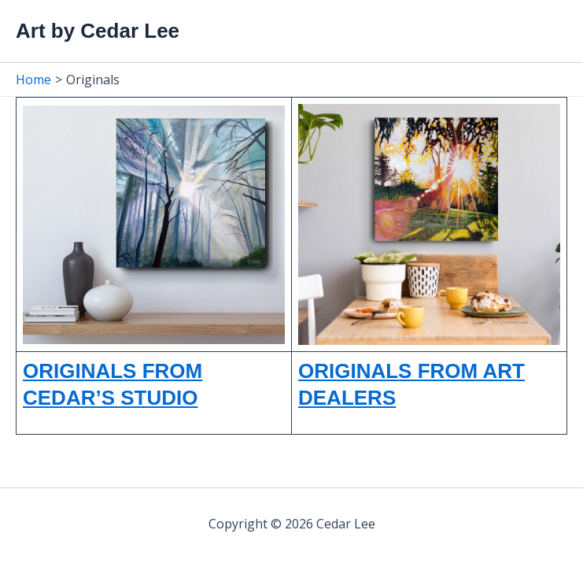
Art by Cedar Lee (97, 31)
